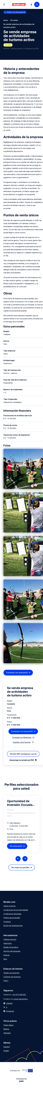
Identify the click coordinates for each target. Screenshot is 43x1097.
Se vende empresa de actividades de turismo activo (18, 25)
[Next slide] (25, 858)
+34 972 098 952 (19, 995)
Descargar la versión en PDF (22, 760)
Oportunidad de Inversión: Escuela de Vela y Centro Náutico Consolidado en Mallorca (19, 803)
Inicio (5, 20)
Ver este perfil (16, 846)
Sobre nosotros (9, 906)
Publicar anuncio (9, 939)
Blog (5, 959)
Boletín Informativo (10, 947)
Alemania (7, 1033)
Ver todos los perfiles (20, 867)
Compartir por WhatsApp (21, 737)
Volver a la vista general (16, 12)
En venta (14, 20)
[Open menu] (4, 4)
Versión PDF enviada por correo (23, 754)
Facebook (10, 1011)
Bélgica (6, 1029)
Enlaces (6, 955)
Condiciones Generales (12, 914)
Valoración (7, 943)
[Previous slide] (18, 858)
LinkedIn (9, 1003)
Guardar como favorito (22, 742)
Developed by (21, 1080)
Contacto (7, 922)
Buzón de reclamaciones (13, 925)
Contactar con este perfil (17, 672)
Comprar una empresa (12, 977)
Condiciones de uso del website (15, 910)
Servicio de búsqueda (11, 951)
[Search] (37, 4)
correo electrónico (20, 999)
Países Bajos (8, 1025)
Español (6, 1047)
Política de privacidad (11, 918)
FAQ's (5, 981)
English (6, 1051)
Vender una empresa (11, 973)
